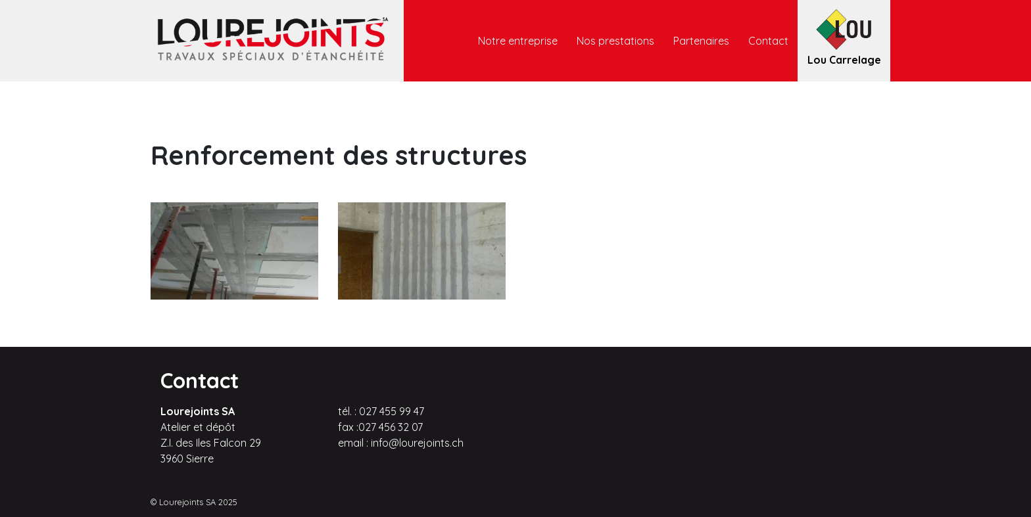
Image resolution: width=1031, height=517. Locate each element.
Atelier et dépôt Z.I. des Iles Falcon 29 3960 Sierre (210, 442)
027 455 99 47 (391, 411)
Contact (768, 40)
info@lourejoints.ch (417, 442)
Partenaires (701, 40)
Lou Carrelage (844, 59)
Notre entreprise (518, 40)
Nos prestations (615, 40)
